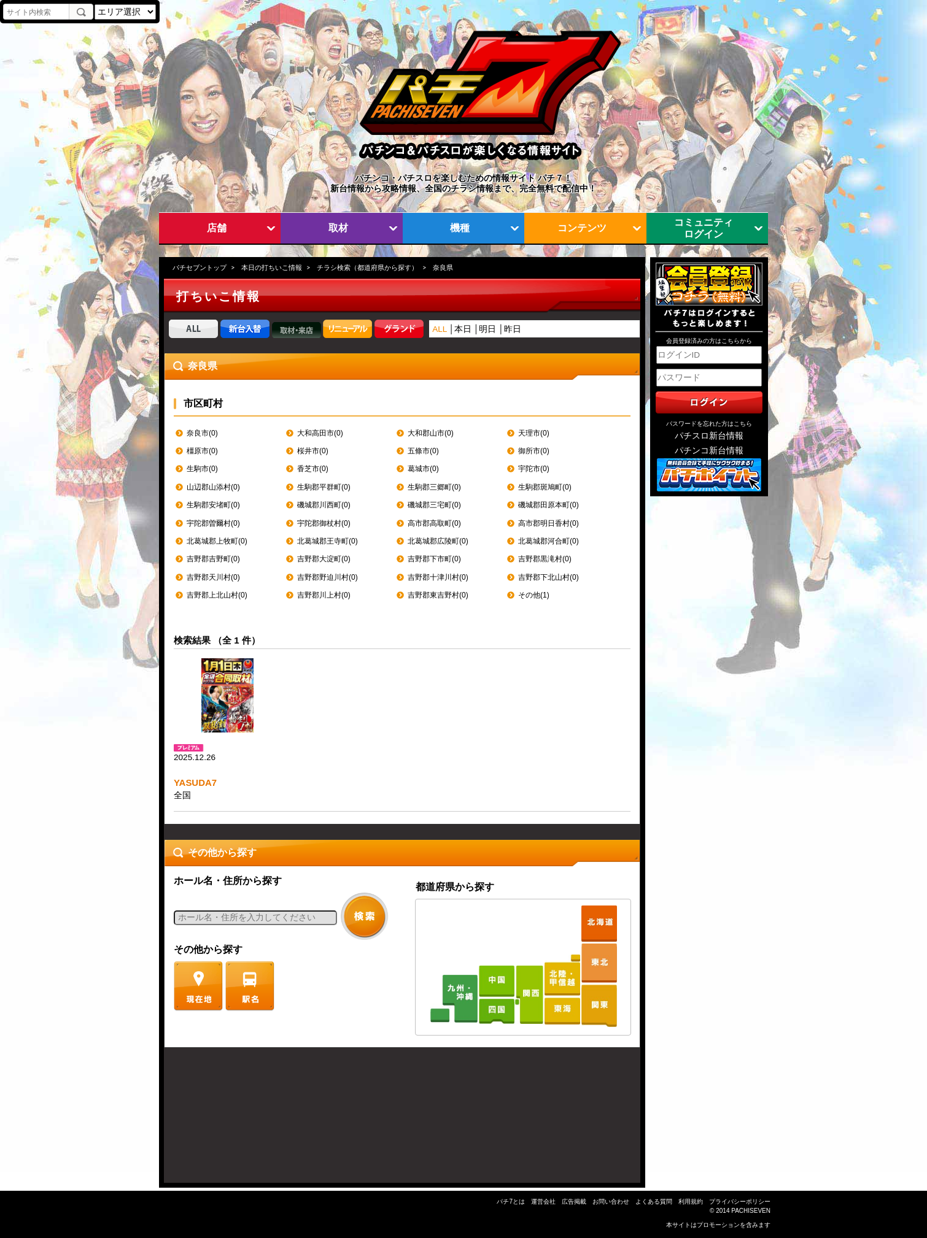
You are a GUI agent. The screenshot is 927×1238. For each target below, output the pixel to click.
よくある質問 (653, 1201)
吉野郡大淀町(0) (324, 559)
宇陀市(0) (533, 468)
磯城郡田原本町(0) (548, 505)
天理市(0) (533, 433)
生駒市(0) (202, 468)
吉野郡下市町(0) (434, 559)
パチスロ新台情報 (709, 435)
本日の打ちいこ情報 (271, 267)
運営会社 (543, 1201)
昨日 (512, 329)
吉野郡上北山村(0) (217, 595)
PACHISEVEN (750, 1210)
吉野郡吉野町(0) (213, 559)
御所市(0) (533, 451)
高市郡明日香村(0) (548, 523)
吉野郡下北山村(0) (548, 577)
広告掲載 (574, 1201)
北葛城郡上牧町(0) (217, 541)
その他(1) (533, 595)
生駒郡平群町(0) (324, 487)
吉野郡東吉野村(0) (438, 595)
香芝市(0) (312, 468)
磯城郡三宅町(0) (434, 505)
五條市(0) (423, 451)
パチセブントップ (200, 267)
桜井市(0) (312, 451)
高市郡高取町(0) (434, 523)
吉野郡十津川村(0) (438, 577)
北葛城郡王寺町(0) (327, 541)
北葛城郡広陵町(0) (438, 541)
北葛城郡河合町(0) (548, 541)
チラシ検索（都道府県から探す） (367, 267)
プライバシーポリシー (739, 1201)
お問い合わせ (610, 1201)
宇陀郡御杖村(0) (324, 523)
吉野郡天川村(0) (213, 577)
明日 (487, 329)
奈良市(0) (202, 433)
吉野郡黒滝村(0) (545, 559)
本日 (462, 329)
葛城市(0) (423, 468)
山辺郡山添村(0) (213, 487)
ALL (439, 329)
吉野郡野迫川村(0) (327, 577)
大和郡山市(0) (431, 433)
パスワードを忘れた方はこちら (709, 423)
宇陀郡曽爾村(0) (213, 523)
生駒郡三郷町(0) (434, 487)
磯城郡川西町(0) (324, 505)
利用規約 (690, 1201)
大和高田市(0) (320, 433)
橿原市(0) (202, 451)
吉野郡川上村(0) (324, 595)
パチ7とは (511, 1201)
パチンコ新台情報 (709, 450)
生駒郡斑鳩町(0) (545, 487)
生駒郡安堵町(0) (213, 505)
